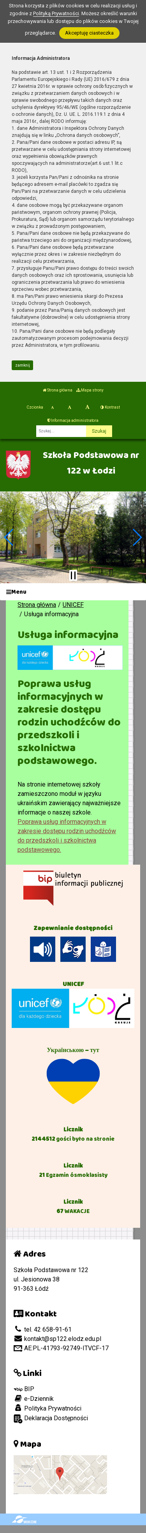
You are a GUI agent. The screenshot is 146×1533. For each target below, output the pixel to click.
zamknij (22, 365)
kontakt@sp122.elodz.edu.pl (57, 1338)
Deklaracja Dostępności (51, 1418)
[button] (9, 537)
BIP (24, 1389)
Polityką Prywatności (56, 13)
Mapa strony (90, 390)
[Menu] (73, 592)
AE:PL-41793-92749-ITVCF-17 (61, 1348)
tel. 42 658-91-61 (43, 1329)
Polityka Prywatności (47, 1408)
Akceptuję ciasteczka (89, 33)
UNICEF (73, 604)
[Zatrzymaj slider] (73, 575)
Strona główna (57, 390)
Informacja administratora (73, 420)
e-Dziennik (34, 1398)
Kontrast (110, 407)
